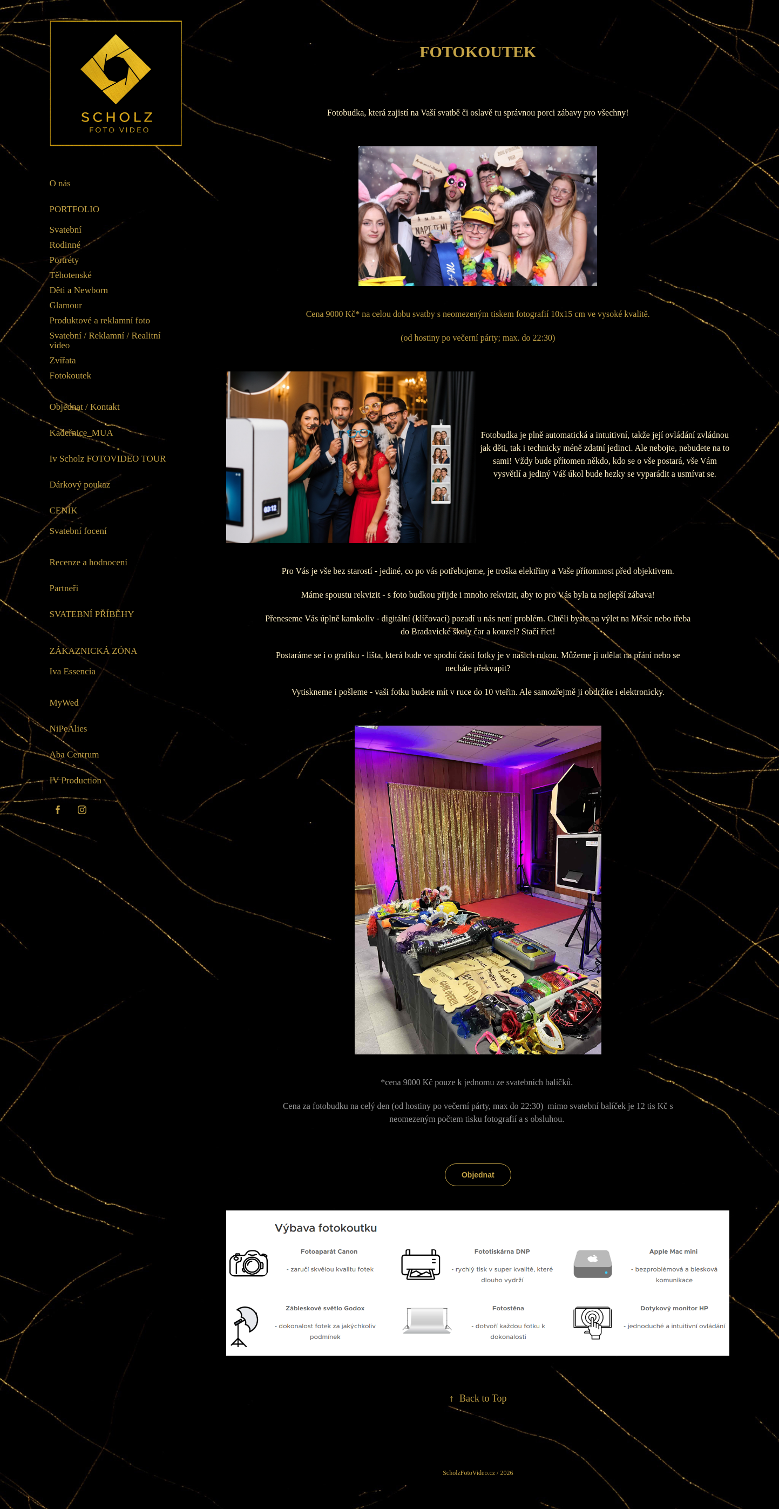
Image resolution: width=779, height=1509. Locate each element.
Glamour (66, 305)
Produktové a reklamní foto (100, 320)
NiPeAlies (68, 728)
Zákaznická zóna (94, 651)
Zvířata (63, 360)
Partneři (64, 588)
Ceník (64, 510)
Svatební (66, 230)
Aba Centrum (74, 754)
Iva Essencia (73, 671)
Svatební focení (78, 531)
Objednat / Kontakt (85, 407)
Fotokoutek (70, 375)
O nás (60, 183)
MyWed (64, 703)
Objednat (478, 1174)
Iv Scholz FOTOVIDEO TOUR (108, 459)
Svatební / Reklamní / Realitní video (105, 340)
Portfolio (75, 209)
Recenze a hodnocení (88, 562)
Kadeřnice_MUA (81, 433)
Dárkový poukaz (80, 484)
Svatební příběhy (92, 614)
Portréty (64, 260)
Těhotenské (71, 275)
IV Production (76, 780)
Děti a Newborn (79, 290)
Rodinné (65, 245)
